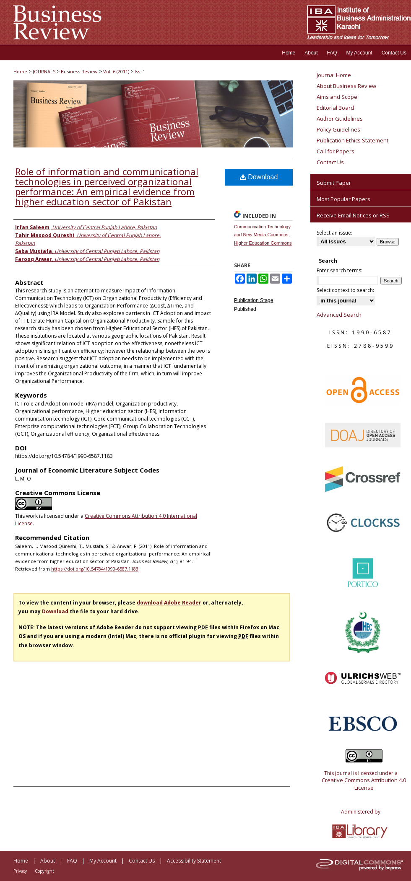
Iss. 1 (140, 71)
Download (259, 177)
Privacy (20, 871)
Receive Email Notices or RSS (353, 215)
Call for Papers (335, 151)
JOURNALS (44, 71)
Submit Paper (334, 182)
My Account (103, 860)
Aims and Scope (337, 97)
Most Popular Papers (343, 199)
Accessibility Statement (194, 860)
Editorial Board (335, 107)
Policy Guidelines (338, 129)
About (47, 860)
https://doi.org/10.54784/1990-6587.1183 (94, 569)
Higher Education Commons (263, 242)
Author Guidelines (340, 118)
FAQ (72, 860)
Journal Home (334, 75)
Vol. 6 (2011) (116, 71)
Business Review (79, 71)
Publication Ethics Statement (352, 140)
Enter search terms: (339, 270)
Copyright (44, 871)
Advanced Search (339, 314)
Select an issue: (334, 232)
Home (20, 71)
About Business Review (346, 86)
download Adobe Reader (169, 602)
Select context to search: (345, 290)
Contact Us (330, 162)
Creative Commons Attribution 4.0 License (364, 783)
